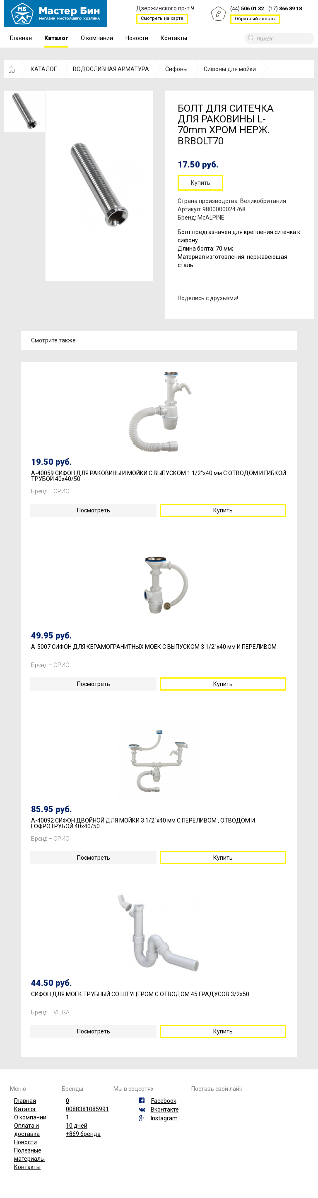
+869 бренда (83, 1134)
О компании (97, 38)
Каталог (56, 38)
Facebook (163, 1101)
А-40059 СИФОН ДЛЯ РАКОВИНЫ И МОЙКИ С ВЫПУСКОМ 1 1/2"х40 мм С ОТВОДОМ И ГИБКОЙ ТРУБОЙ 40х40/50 (158, 476)
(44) (247, 9)
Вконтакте (165, 1109)
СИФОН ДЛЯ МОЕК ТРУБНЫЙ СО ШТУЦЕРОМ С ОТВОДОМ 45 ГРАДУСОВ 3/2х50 (140, 994)
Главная (21, 38)
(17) (285, 9)
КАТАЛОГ (44, 69)
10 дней (76, 1125)
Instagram (164, 1118)
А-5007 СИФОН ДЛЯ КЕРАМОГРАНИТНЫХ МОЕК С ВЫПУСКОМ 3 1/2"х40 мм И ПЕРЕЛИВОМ (154, 647)
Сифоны (176, 69)
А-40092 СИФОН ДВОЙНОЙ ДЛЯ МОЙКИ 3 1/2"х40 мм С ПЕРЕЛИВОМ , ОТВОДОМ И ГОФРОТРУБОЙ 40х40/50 (143, 824)
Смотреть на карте (162, 18)
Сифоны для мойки (230, 69)
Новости (136, 38)
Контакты (174, 38)
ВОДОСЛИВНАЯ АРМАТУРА (111, 69)
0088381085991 (87, 1109)
